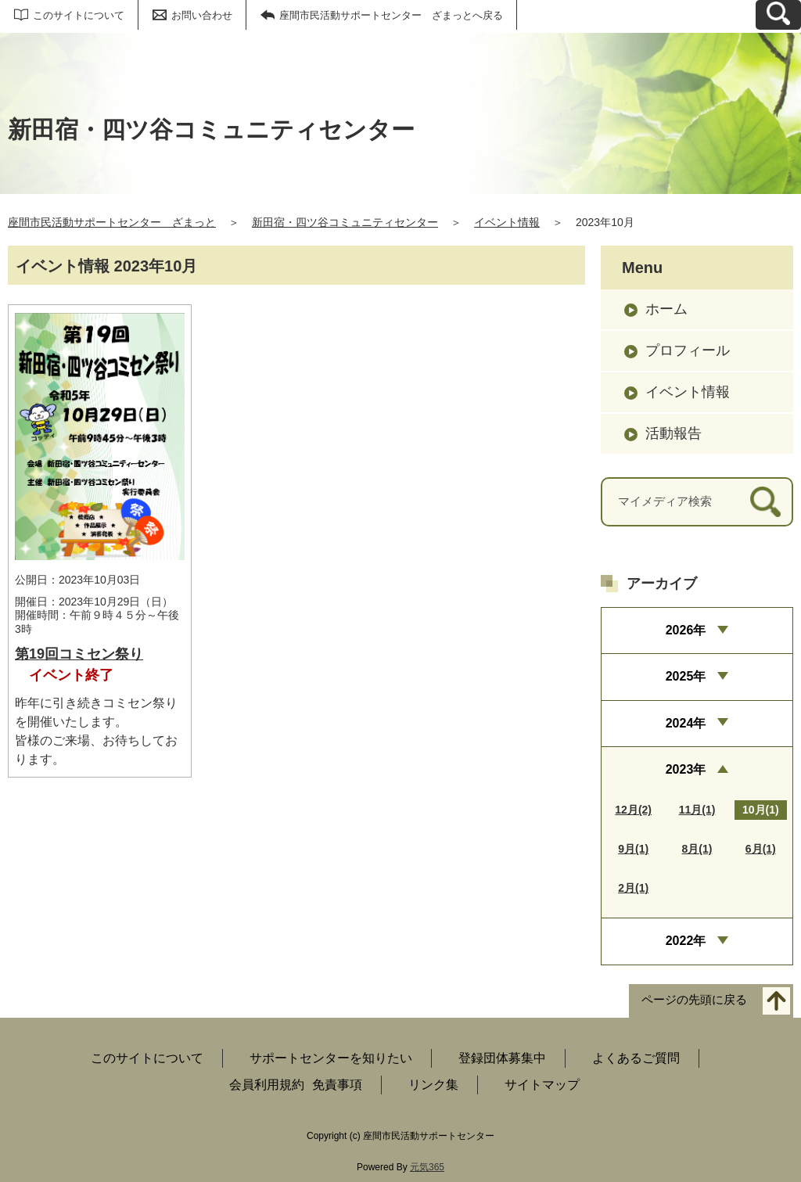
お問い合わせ (201, 15)
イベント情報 (507, 222)
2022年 (686, 940)
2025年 (686, 676)
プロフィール (687, 350)
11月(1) (697, 809)
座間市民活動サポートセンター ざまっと (112, 222)
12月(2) (633, 809)
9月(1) (633, 848)
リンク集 (433, 1084)
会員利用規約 (266, 1084)
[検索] (765, 502)
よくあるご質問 (636, 1058)
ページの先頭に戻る (694, 999)
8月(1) (697, 848)
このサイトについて (78, 15)
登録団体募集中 (502, 1058)
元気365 (427, 1167)
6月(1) (760, 848)
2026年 (686, 630)
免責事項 (337, 1084)
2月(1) (633, 888)
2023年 (686, 769)
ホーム (666, 309)
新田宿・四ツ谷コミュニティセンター (345, 222)
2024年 (686, 723)
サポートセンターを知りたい (331, 1058)
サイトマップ (542, 1084)
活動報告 (673, 433)
